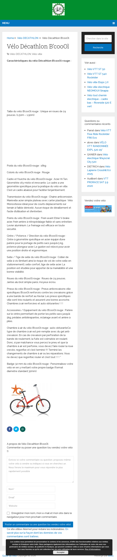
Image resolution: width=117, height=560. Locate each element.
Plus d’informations (93, 549)
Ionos (110, 556)
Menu (5, 23)
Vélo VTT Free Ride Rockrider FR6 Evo (99, 134)
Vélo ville (37, 54)
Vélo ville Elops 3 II (97, 82)
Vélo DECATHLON (20, 54)
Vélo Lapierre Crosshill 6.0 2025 (99, 170)
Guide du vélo (9, 556)
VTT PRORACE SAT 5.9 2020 (97, 182)
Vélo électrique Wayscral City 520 (98, 158)
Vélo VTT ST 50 (96, 69)
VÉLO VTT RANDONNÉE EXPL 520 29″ (97, 146)
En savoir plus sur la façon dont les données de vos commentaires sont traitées (37, 533)
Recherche (98, 47)
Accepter (61, 552)
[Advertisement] (40, 87)
